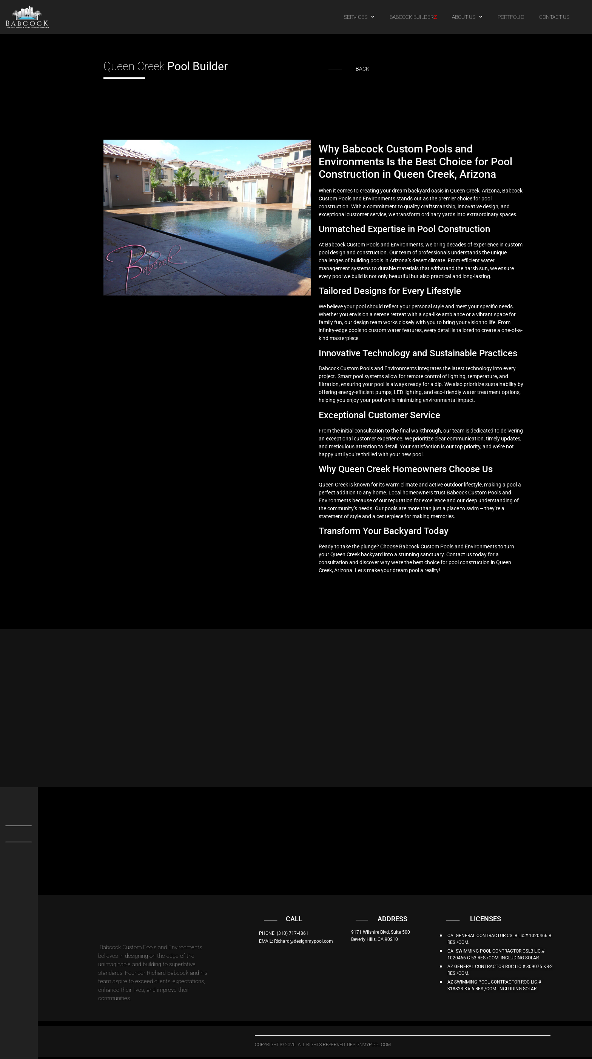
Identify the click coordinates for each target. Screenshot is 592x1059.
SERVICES (359, 17)
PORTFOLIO (511, 17)
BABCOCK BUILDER (413, 17)
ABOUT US (467, 17)
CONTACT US (554, 17)
